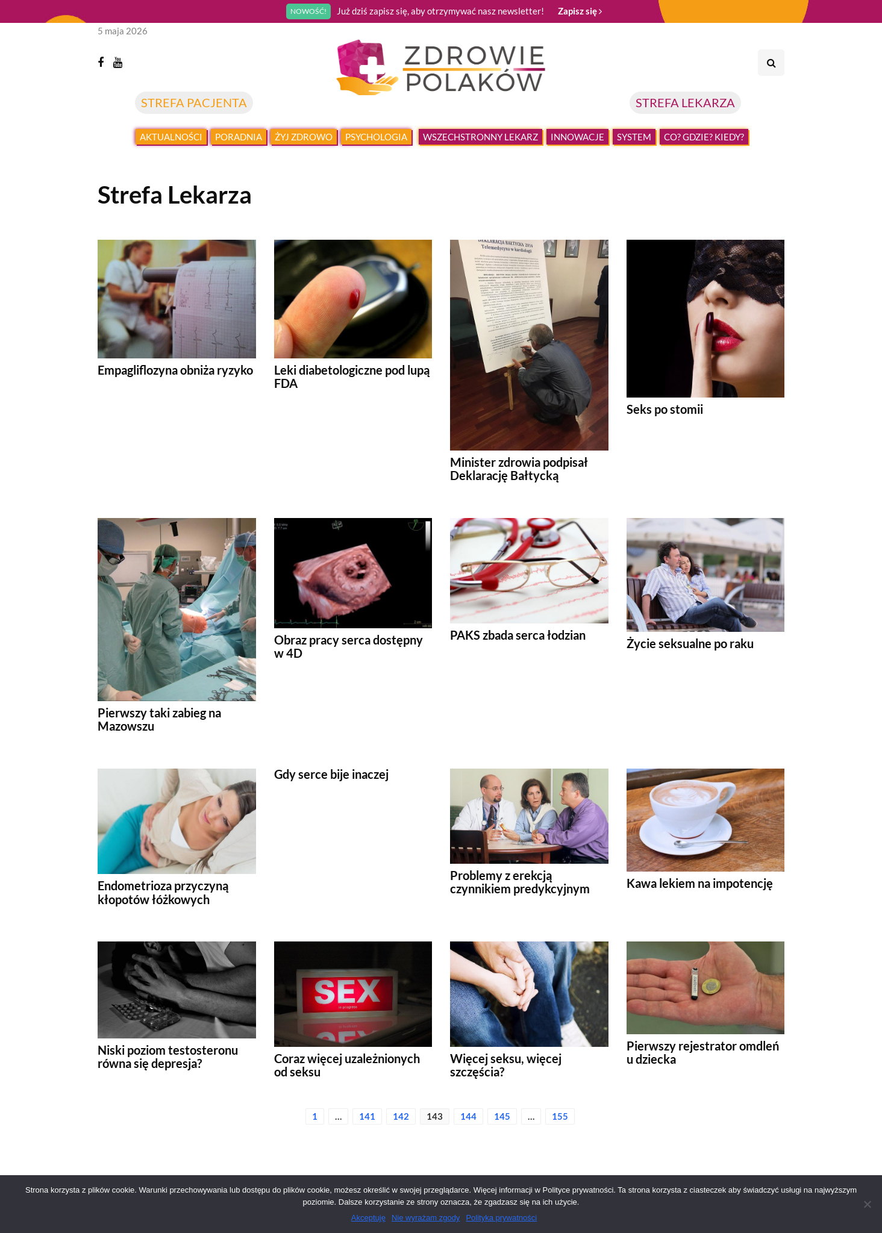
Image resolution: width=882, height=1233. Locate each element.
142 (401, 1116)
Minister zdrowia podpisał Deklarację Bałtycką (519, 468)
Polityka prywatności (501, 1217)
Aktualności (171, 136)
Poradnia (238, 136)
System (634, 136)
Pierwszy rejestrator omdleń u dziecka (703, 1052)
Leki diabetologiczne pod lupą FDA (352, 376)
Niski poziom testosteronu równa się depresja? (168, 1056)
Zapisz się (580, 10)
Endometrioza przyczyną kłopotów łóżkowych (163, 892)
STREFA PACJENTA (194, 102)
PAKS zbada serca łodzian (518, 635)
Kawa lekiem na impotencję (700, 883)
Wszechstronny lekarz (480, 136)
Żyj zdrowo (304, 136)
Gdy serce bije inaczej (331, 774)
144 (468, 1116)
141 (367, 1116)
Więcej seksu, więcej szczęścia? (505, 1065)
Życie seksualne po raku (690, 643)
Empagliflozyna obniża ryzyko (175, 370)
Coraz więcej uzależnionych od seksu (347, 1065)
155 (560, 1116)
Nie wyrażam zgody (426, 1217)
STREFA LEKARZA (685, 102)
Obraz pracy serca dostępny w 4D (348, 646)
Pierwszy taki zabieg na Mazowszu (159, 719)
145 (502, 1116)
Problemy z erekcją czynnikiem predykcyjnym (520, 882)
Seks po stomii (665, 409)
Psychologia (376, 136)
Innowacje (577, 136)
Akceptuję (368, 1217)
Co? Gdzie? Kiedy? (704, 136)
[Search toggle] (771, 62)
